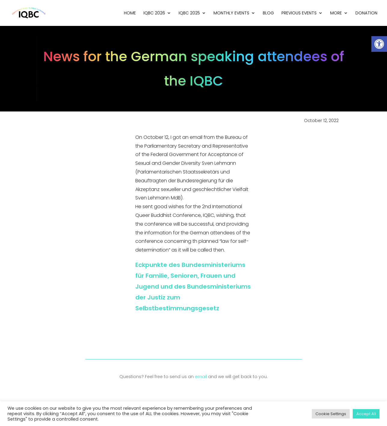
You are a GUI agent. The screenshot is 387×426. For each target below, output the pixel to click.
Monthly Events (231, 13)
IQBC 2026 (154, 13)
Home (130, 13)
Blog (268, 13)
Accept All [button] (366, 414)
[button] (379, 44)
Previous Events (299, 13)
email (201, 377)
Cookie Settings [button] (330, 414)
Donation (366, 13)
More (336, 13)
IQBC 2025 (189, 13)
